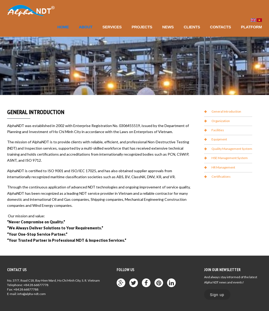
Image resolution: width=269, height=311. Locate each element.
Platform (251, 27)
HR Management (223, 167)
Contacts (220, 27)
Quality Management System (231, 149)
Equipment (219, 139)
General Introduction (226, 111)
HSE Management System (229, 158)
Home (63, 27)
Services (112, 27)
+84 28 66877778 (35, 285)
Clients (192, 27)
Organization (220, 121)
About (85, 27)
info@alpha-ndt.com (31, 294)
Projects (142, 27)
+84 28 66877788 (25, 289)
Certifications (221, 176)
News (168, 27)
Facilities (217, 130)
